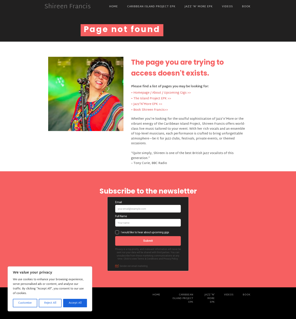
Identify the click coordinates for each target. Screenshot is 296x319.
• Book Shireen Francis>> (149, 110)
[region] (50, 288)
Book (246, 6)
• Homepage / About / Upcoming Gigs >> (161, 93)
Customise (25, 303)
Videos (227, 6)
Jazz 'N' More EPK (199, 6)
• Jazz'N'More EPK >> (146, 104)
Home (113, 6)
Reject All (50, 303)
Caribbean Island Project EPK (151, 6)
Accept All (75, 303)
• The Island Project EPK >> (151, 98)
